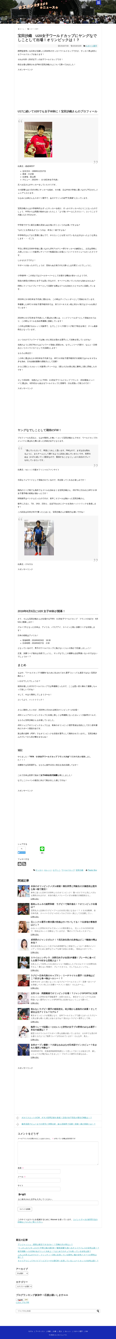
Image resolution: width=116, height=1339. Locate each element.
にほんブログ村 (22, 1302)
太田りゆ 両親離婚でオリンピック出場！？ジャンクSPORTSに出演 (64, 993)
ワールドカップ (68, 870)
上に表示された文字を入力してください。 (36, 1199)
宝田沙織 (79, 870)
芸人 (60, 1331)
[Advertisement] (58, 87)
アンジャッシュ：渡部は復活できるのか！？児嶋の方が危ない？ (45, 1244)
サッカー (39, 870)
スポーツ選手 (91, 46)
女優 (54, 1331)
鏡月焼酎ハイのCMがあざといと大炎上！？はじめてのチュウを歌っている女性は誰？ (54, 1251)
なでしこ (56, 870)
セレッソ (48, 870)
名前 (21, 1168)
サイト (20, 1185)
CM (86, 1331)
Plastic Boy (92, 870)
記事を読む (35, 899)
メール (22, 1177)
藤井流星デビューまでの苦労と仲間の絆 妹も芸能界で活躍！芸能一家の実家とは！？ (56, 1124)
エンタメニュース (60, 1335)
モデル (30, 1331)
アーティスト (40, 1331)
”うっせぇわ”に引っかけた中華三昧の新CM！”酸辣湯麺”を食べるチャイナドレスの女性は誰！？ (58, 1248)
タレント (68, 1331)
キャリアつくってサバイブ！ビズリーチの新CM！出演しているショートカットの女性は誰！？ (58, 1261)
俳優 (49, 1331)
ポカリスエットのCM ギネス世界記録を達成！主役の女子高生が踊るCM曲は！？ (54, 1118)
